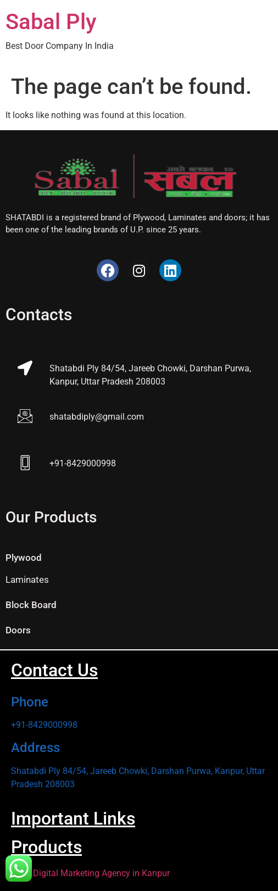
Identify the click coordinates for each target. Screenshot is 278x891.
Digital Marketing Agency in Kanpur (101, 873)
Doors (18, 630)
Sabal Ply (51, 22)
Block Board (31, 604)
